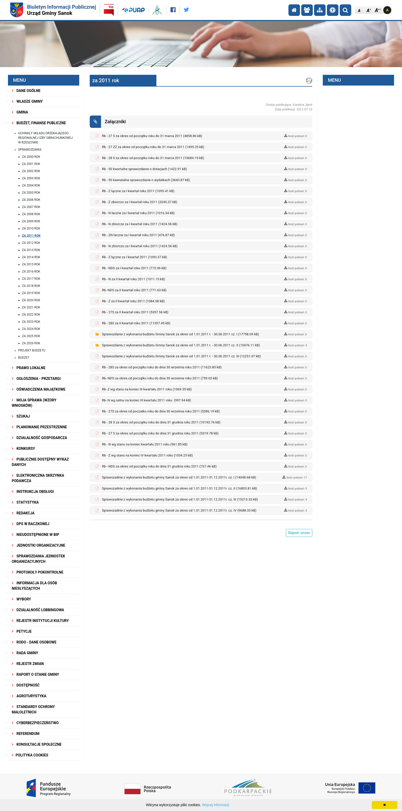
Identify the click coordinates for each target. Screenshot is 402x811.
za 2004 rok (31, 185)
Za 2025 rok (31, 336)
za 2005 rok (31, 192)
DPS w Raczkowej (30, 524)
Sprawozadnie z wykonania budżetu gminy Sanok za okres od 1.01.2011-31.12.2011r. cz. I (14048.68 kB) (179, 477)
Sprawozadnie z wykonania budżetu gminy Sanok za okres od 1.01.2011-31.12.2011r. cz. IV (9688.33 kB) (179, 510)
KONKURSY (23, 448)
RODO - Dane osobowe (34, 642)
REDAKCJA (23, 513)
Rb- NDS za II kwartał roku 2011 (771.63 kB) (134, 290)
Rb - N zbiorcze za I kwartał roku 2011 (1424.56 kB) (139, 224)
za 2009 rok (31, 221)
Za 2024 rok (31, 329)
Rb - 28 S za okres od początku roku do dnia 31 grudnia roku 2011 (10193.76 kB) (161, 422)
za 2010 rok (31, 228)
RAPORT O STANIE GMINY (35, 674)
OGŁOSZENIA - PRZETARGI (36, 379)
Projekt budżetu (31, 350)
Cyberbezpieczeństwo (35, 723)
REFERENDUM (25, 734)
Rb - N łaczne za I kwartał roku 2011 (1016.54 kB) (138, 213)
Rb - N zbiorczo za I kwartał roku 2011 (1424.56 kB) (139, 246)
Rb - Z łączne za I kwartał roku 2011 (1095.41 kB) (138, 191)
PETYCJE (22, 631)
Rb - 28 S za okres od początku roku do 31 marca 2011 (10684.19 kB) (153, 158)
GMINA (20, 112)
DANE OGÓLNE (26, 91)
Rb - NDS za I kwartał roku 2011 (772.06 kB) (134, 268)
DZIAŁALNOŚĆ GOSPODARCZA (39, 438)
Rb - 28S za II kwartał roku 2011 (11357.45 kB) (136, 323)
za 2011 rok (31, 235)
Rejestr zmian (28, 664)
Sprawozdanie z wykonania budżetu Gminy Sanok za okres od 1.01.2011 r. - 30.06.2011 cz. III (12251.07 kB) (181, 356)
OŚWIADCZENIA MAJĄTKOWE (38, 389)
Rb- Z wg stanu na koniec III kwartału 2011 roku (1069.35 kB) (147, 389)
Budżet (23, 357)
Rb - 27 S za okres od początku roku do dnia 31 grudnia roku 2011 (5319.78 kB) (160, 433)
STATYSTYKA (25, 502)
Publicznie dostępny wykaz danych (40, 462)
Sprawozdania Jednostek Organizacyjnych (38, 559)
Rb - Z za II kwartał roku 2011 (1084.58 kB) (133, 301)
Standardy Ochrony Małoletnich (33, 709)
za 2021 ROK (31, 307)
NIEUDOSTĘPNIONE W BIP (35, 535)
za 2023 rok (31, 322)
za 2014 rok (31, 257)
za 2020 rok (31, 300)
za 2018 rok (31, 286)
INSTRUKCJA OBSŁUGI (33, 492)
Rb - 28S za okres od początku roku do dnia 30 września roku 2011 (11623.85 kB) (162, 367)
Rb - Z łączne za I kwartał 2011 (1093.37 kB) (134, 257)
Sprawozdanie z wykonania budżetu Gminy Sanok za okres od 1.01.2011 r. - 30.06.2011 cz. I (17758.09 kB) (180, 334)
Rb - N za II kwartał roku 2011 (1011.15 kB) (133, 279)
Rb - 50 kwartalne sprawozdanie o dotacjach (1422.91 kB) (144, 169)
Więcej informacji (215, 805)
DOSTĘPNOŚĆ (26, 685)
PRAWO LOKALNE (28, 368)
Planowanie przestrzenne (39, 427)
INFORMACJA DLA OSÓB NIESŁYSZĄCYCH (34, 585)
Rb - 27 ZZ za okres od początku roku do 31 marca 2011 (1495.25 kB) (153, 147)
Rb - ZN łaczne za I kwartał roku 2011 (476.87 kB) (138, 235)
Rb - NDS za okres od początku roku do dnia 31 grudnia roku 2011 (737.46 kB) (159, 466)
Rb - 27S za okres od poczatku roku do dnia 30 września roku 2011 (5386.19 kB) (161, 411)
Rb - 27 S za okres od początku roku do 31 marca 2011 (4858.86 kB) (152, 136)
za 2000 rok (31, 157)
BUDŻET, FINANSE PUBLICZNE (39, 123)
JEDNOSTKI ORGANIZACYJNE (38, 545)
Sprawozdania (30, 149)
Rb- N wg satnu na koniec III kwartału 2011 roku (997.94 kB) (146, 400)
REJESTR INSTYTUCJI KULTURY (40, 621)
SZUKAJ (21, 416)
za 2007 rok (31, 207)
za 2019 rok (31, 293)
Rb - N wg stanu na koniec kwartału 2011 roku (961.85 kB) (144, 444)
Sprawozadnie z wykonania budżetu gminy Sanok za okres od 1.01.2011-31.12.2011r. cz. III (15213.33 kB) (180, 499)
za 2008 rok (31, 214)
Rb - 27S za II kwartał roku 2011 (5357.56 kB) (135, 312)
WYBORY (21, 599)
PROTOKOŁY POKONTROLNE (37, 572)
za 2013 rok (31, 250)
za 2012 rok (31, 243)
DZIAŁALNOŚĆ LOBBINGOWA (38, 610)
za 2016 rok (31, 271)
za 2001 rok (31, 164)
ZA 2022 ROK (31, 314)
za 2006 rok (31, 200)
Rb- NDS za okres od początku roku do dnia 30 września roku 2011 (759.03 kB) (160, 378)
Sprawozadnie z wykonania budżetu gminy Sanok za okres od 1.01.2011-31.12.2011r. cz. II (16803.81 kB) (179, 488)
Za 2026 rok (31, 343)
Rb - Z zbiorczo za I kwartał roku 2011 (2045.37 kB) (139, 202)
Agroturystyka (29, 696)
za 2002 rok (31, 171)
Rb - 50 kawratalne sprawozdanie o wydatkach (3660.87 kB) (146, 180)
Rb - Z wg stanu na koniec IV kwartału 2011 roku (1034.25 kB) (147, 455)
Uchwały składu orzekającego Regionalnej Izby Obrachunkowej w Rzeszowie (45, 137)
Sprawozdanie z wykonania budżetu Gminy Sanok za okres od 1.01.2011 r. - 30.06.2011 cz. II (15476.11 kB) (181, 345)
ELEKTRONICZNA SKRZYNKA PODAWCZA (38, 478)
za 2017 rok (31, 278)
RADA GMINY (25, 653)
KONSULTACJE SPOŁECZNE (37, 744)
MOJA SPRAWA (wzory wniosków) (34, 403)
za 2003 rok (31, 178)
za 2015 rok (31, 264)
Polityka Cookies (30, 755)
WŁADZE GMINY (27, 101)
